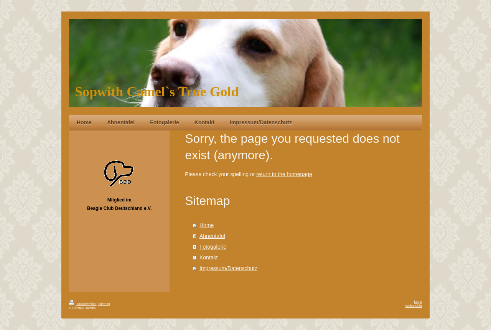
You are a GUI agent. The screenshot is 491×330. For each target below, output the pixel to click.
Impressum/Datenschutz (228, 268)
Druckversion (83, 304)
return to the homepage (284, 174)
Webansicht (413, 306)
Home (206, 225)
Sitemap (104, 304)
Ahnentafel (212, 236)
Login (418, 302)
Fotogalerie (212, 247)
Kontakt (208, 257)
